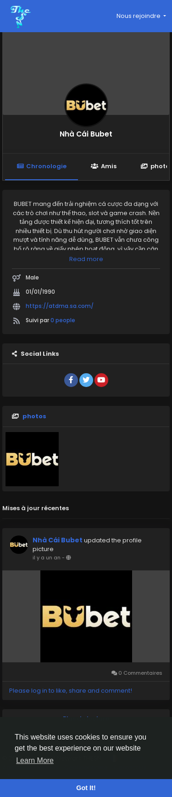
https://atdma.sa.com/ (60, 306)
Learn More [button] (35, 760)
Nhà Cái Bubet (86, 134)
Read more (86, 259)
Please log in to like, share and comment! (70, 690)
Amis (103, 166)
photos (34, 416)
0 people (62, 320)
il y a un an (47, 557)
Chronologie (42, 166)
